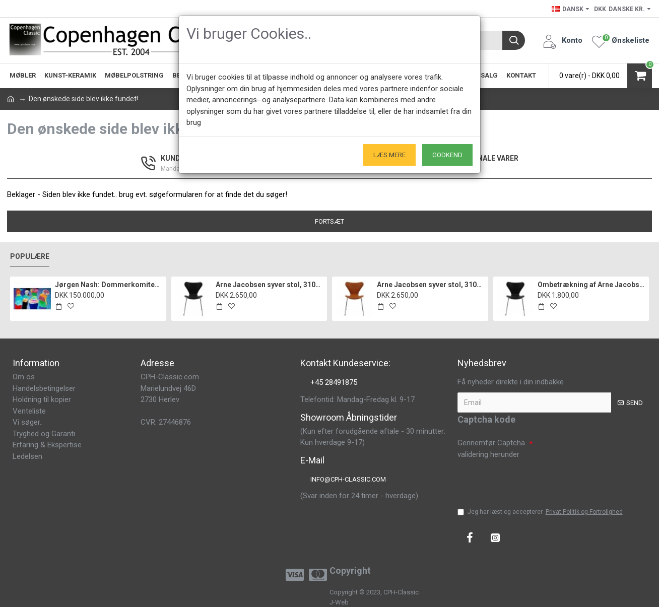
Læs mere (389, 155)
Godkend (447, 155)
